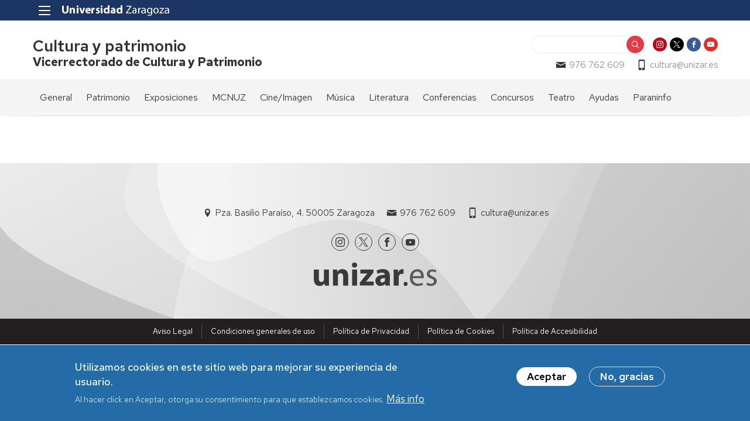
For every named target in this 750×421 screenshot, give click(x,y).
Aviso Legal (173, 331)
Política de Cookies (460, 331)
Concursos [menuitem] (512, 97)
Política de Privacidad (371, 331)
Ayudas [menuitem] (604, 97)
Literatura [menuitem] (389, 97)
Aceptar (546, 377)
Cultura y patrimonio (109, 46)
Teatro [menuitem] (561, 97)
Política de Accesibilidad (554, 331)
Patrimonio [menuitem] (108, 97)
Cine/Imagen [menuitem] (286, 97)
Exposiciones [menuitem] (171, 97)
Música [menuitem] (340, 97)
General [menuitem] (56, 97)
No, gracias (627, 377)
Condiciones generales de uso (263, 331)
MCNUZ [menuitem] (229, 97)
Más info (405, 400)
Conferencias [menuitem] (450, 97)
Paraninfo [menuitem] (652, 97)
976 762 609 (597, 65)
